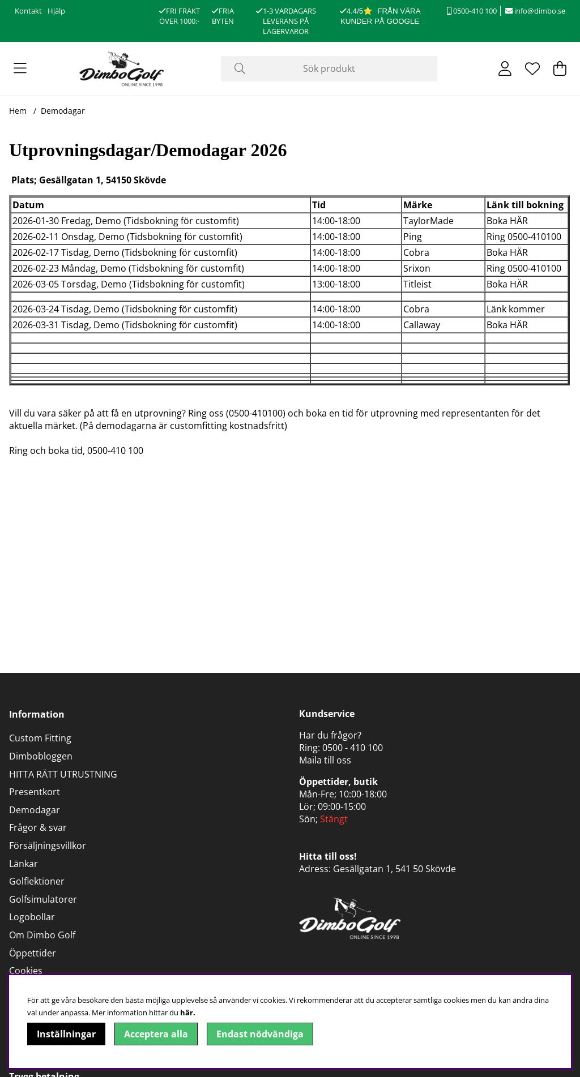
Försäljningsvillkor (47, 845)
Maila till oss (325, 760)
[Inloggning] (505, 68)
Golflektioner (37, 881)
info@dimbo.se (535, 11)
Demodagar (63, 110)
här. (187, 1012)
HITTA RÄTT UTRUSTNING (63, 774)
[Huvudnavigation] (20, 68)
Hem (18, 110)
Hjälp (56, 11)
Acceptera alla (156, 1034)
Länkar (23, 863)
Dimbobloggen (40, 756)
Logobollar (32, 917)
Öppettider (32, 953)
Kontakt (28, 11)
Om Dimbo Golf (42, 935)
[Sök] (329, 68)
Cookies (25, 970)
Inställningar (66, 1034)
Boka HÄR (507, 220)
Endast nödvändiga (260, 1034)
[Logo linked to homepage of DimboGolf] (121, 69)
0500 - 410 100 (352, 747)
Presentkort (34, 792)
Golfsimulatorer (43, 899)
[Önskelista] (532, 68)
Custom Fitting (40, 738)
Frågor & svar (38, 827)
